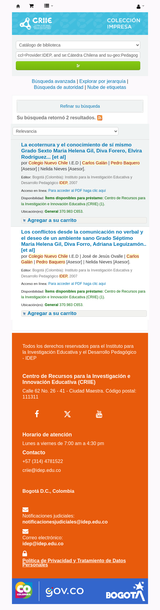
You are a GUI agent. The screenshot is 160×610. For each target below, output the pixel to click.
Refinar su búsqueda (80, 106)
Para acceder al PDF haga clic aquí (77, 191)
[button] (31, 6)
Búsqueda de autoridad (58, 87)
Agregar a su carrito (52, 220)
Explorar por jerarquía (102, 81)
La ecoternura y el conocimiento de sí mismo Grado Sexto (81, 151)
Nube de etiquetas (106, 87)
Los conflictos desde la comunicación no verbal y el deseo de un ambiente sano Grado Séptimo (84, 241)
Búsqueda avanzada (53, 81)
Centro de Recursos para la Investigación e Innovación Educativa (18, 6)
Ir (78, 65)
